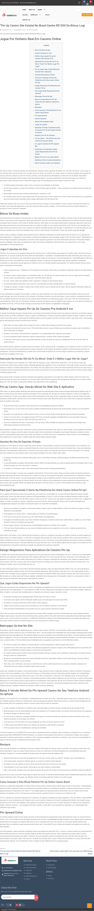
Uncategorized (32, 30)
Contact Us (26, 18)
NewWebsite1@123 (6, 30)
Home (24, 8)
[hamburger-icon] (78, 7)
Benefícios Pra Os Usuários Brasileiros (48, 160)
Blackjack (38, 107)
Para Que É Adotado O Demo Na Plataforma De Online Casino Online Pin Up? (47, 80)
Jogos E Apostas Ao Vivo (43, 53)
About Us (32, 8)
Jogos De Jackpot (41, 125)
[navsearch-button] (79, 1)
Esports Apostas (40, 119)
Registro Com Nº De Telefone (45, 135)
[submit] (36, 898)
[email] (18, 897)
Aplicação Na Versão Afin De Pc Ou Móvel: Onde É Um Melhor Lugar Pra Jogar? (47, 64)
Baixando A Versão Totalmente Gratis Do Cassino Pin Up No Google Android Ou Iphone (48, 130)
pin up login (81, 230)
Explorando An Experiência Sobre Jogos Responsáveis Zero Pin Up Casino (46, 151)
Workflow (36, 13)
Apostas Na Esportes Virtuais (45, 75)
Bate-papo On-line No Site (43, 96)
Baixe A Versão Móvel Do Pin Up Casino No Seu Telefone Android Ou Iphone (47, 102)
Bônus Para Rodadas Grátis (44, 122)
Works (42, 8)
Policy (47, 13)
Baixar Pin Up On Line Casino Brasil (47, 157)
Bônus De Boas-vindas (42, 50)
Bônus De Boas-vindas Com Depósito (47, 163)
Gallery (25, 13)
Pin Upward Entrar (41, 116)
